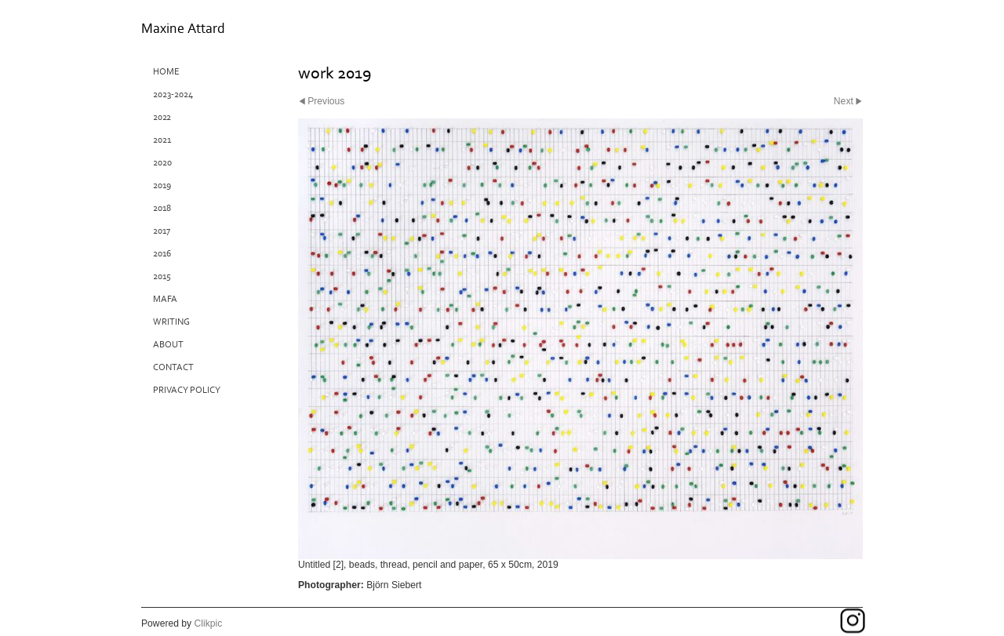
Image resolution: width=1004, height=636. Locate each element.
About (168, 345)
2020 (162, 163)
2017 (161, 231)
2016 (162, 254)
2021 (162, 140)
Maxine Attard (183, 28)
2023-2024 (173, 94)
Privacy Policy (186, 390)
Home (166, 72)
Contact (173, 367)
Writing (171, 322)
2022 (162, 117)
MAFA (165, 299)
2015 (162, 276)
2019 (162, 185)
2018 (162, 208)
